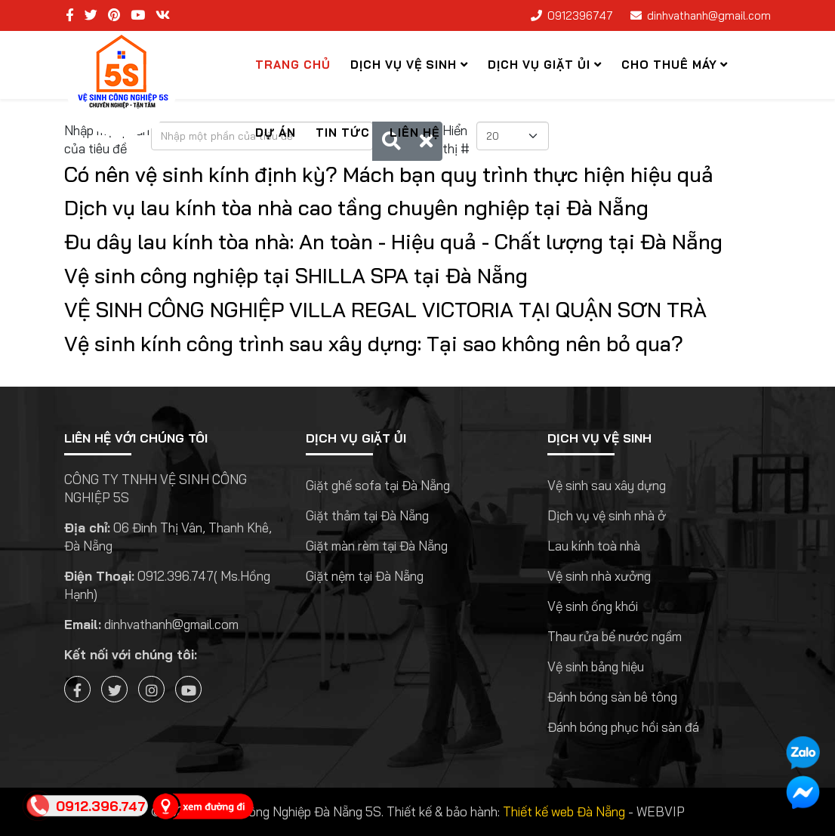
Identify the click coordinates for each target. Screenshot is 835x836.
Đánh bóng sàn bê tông (612, 697)
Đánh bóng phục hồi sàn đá (623, 727)
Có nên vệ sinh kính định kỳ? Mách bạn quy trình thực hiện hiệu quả (388, 174)
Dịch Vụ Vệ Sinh (403, 64)
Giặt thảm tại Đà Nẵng (367, 515)
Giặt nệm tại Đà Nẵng (365, 576)
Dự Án (275, 132)
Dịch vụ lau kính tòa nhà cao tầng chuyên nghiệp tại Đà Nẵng (356, 208)
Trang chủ (293, 64)
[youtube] (138, 15)
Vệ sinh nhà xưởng (599, 576)
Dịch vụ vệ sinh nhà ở (606, 515)
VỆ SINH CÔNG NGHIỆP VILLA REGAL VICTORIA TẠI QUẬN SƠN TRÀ (385, 309)
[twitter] (91, 15)
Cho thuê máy (669, 64)
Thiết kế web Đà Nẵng (564, 811)
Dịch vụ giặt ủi (539, 64)
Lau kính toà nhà (593, 546)
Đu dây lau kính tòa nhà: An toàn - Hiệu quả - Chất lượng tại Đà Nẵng (393, 242)
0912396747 (580, 15)
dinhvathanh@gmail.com (709, 15)
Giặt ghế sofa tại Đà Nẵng (378, 485)
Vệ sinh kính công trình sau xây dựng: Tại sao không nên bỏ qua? (373, 343)
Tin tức (343, 132)
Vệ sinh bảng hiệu (595, 666)
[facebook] (70, 15)
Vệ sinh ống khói (592, 606)
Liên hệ (414, 132)
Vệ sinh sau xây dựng (606, 485)
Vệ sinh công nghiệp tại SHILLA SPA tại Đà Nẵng (296, 275)
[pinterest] (114, 15)
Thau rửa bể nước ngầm (614, 636)
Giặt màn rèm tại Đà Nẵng (377, 546)
